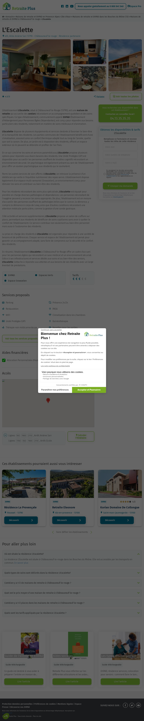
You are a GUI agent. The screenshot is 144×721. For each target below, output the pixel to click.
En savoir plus (21, 562)
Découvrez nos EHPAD (20, 707)
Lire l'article (23, 681)
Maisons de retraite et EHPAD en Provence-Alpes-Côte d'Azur (43, 17)
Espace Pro (134, 6)
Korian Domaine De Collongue (119, 507)
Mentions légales (65, 704)
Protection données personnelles (17, 704)
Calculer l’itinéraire (80, 436)
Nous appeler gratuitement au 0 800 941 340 (100, 6)
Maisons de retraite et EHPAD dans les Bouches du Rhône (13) (100, 17)
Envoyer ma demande (120, 186)
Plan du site (37, 716)
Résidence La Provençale (20, 507)
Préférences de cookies (45, 704)
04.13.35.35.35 (120, 118)
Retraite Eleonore (63, 507)
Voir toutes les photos (126, 96)
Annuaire (10, 17)
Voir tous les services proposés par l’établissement (32, 338)
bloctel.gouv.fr (118, 197)
